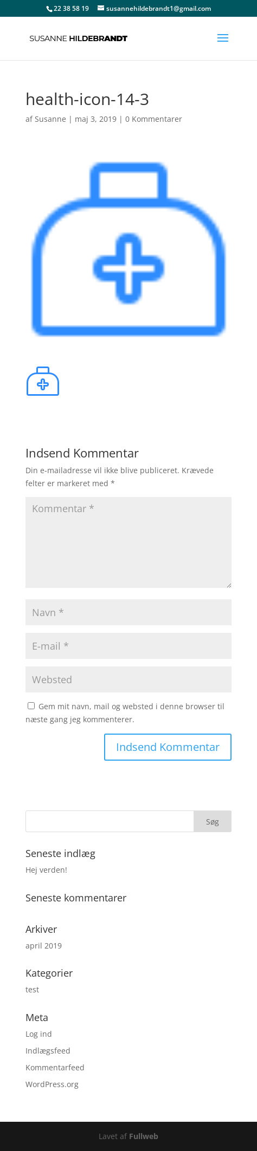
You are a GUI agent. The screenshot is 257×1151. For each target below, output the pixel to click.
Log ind (38, 1034)
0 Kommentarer (153, 119)
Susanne (50, 119)
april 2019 (43, 945)
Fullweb (143, 1136)
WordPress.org (52, 1084)
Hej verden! (46, 870)
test (32, 989)
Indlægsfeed (47, 1050)
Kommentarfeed (55, 1067)
